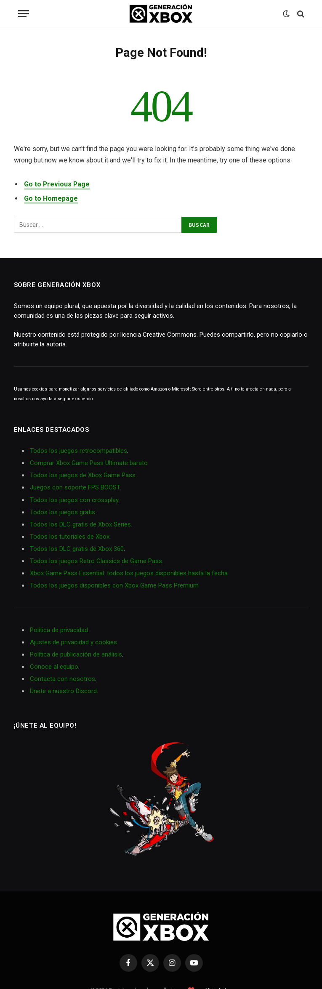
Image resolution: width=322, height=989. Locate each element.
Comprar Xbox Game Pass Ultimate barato (89, 463)
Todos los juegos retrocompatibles (78, 451)
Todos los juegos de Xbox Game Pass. (83, 475)
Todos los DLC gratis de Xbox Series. (81, 524)
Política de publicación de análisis (76, 654)
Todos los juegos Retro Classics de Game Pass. (96, 561)
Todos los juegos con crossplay (74, 500)
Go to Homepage (51, 198)
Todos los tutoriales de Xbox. (70, 536)
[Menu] (23, 13)
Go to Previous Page (57, 184)
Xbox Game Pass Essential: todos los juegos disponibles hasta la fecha (129, 573)
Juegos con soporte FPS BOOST (75, 487)
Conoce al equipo (54, 666)
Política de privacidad (59, 630)
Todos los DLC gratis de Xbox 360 (77, 549)
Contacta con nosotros (62, 679)
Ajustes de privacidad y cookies (73, 642)
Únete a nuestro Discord (63, 691)
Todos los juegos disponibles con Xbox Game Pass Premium (114, 585)
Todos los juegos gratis (62, 512)
